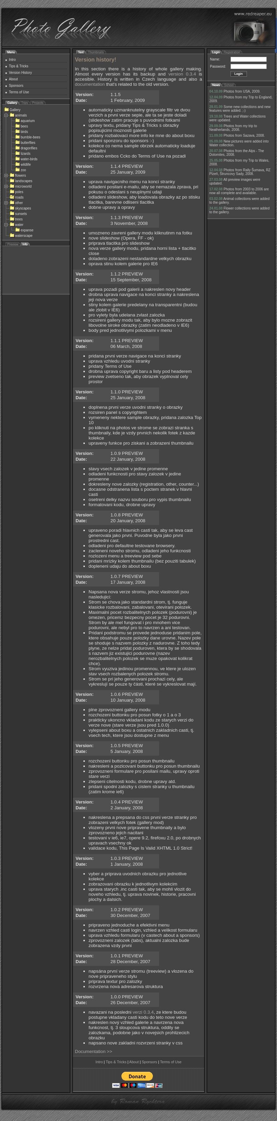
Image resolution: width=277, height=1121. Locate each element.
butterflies (25, 143)
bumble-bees (27, 137)
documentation (90, 84)
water (16, 225)
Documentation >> (93, 1051)
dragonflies (26, 148)
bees (21, 126)
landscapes (21, 181)
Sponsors (16, 85)
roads (17, 197)
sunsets (18, 214)
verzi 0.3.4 (143, 1012)
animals (18, 115)
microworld (20, 186)
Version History (20, 73)
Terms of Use (19, 92)
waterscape (21, 236)
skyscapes (20, 208)
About (13, 79)
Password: (218, 66)
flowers (18, 175)
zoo (20, 170)
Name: (215, 59)
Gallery (12, 110)
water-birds (26, 159)
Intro (12, 60)
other (16, 203)
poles (16, 192)
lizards (22, 154)
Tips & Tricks (18, 66)
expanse (24, 230)
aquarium (25, 121)
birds (21, 132)
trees (16, 219)
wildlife (23, 164)
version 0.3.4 (182, 74)
